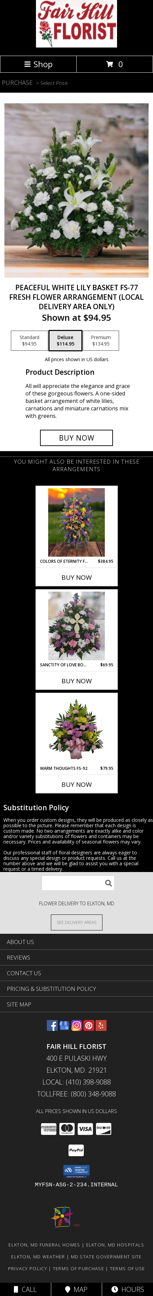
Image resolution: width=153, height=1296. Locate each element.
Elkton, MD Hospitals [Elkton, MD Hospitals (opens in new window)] (115, 1245)
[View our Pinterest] (88, 1029)
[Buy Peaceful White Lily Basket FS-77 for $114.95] (76, 438)
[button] (76, 1172)
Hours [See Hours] (127, 1289)
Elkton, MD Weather (38, 1257)
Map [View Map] (76, 1289)
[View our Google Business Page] (64, 1029)
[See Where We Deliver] (76, 922)
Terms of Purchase (78, 1268)
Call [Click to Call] (25, 1289)
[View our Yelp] (101, 1029)
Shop (38, 64)
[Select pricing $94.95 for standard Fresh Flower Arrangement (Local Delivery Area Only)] (29, 341)
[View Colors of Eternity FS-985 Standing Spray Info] (76, 522)
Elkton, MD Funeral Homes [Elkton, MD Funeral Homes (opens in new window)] (44, 1245)
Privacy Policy (27, 1268)
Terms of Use (127, 1268)
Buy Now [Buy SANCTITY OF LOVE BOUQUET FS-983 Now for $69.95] (76, 681)
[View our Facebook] (52, 1029)
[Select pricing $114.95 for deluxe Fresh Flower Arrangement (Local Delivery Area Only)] (65, 341)
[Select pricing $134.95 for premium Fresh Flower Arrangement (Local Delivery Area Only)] (101, 341)
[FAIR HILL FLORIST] (76, 45)
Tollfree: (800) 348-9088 (76, 1093)
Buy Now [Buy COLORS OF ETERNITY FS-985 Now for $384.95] (76, 577)
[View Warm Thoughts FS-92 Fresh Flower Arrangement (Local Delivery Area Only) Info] (76, 729)
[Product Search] (78, 883)
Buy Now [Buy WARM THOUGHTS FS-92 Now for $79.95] (76, 784)
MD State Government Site (106, 1257)
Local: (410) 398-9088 (76, 1082)
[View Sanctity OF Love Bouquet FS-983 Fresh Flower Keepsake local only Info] (76, 626)
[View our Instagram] (76, 1029)
